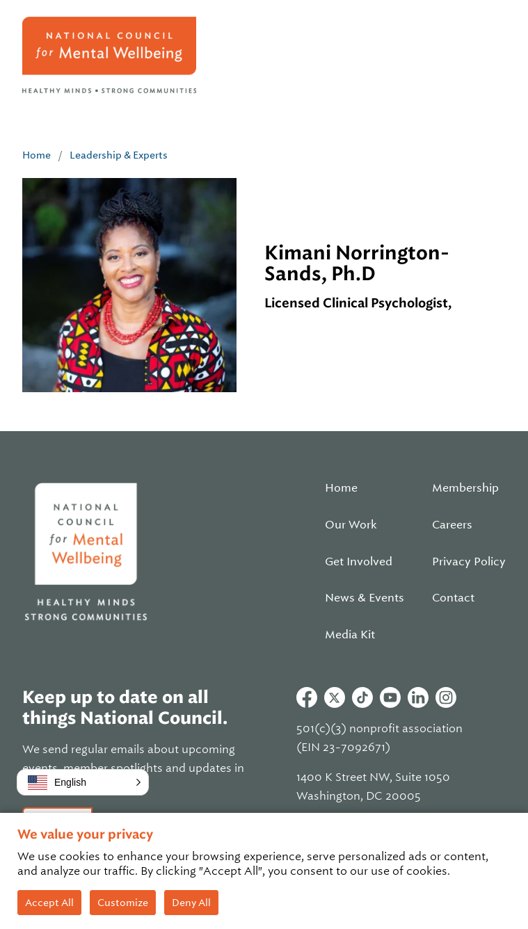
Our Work (351, 525)
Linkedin (418, 697)
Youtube (390, 697)
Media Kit (350, 635)
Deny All (191, 902)
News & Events (364, 598)
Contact (453, 598)
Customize (122, 902)
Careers (452, 525)
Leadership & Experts (119, 155)
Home (36, 155)
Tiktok (362, 697)
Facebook (306, 697)
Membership (465, 488)
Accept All (49, 902)
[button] (82, 782)
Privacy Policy (469, 562)
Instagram (445, 697)
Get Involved (358, 562)
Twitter (334, 697)
